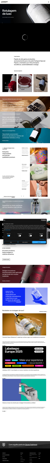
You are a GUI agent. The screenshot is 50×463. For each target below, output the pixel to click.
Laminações (22, 461)
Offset (39, 456)
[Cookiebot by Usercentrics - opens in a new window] (42, 220)
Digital (39, 454)
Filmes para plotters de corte (33, 457)
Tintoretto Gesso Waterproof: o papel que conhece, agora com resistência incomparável (23, 337)
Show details (42, 239)
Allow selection (25, 242)
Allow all (39, 242)
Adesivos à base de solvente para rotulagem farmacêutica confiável (18, 403)
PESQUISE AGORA (6, 259)
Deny (11, 242)
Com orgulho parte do (23, 445)
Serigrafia (30, 462)
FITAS (39, 458)
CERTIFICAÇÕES (4, 458)
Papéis (21, 454)
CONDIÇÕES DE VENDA (5, 460)
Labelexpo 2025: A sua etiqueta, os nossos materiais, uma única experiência (20, 370)
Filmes (21, 456)
